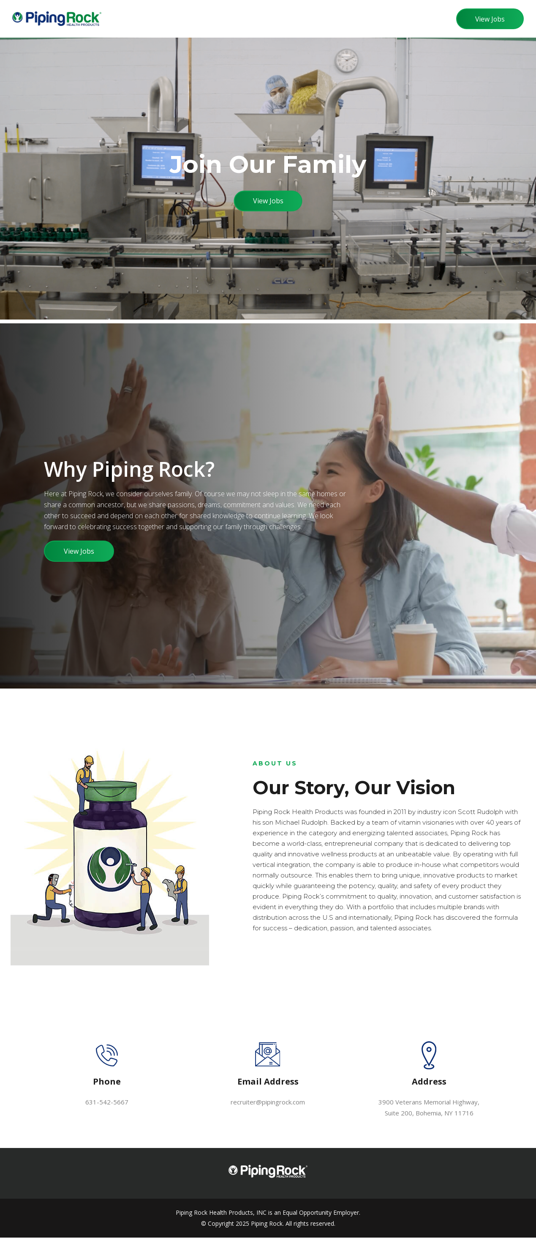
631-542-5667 (106, 1113)
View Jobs (488, 19)
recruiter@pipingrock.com (268, 1113)
